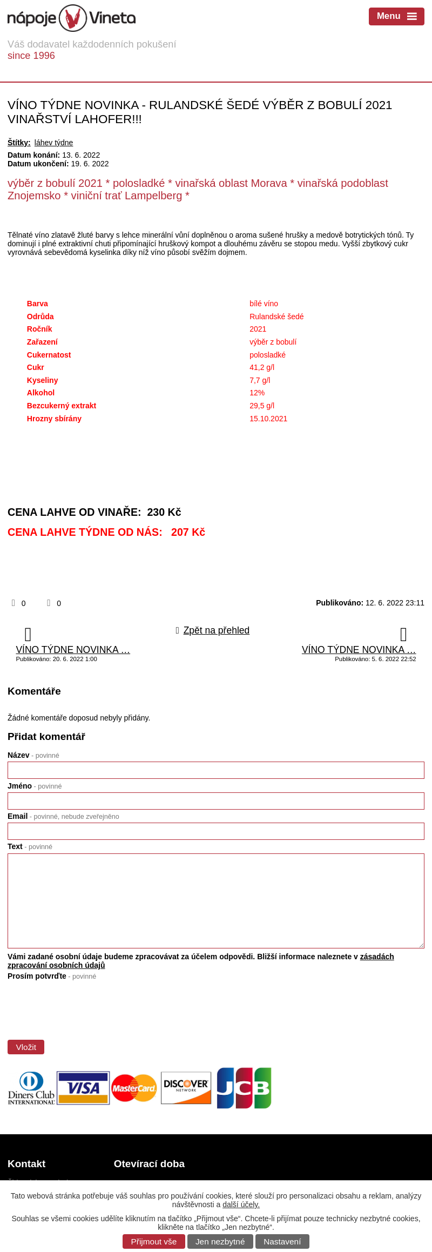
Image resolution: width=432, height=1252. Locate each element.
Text (30, 846)
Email (63, 816)
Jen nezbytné (220, 1241)
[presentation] (88, 1007)
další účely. (241, 1204)
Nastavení (282, 1241)
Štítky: (19, 142)
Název (33, 755)
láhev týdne (54, 142)
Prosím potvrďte (52, 976)
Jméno (35, 786)
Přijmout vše (154, 1241)
